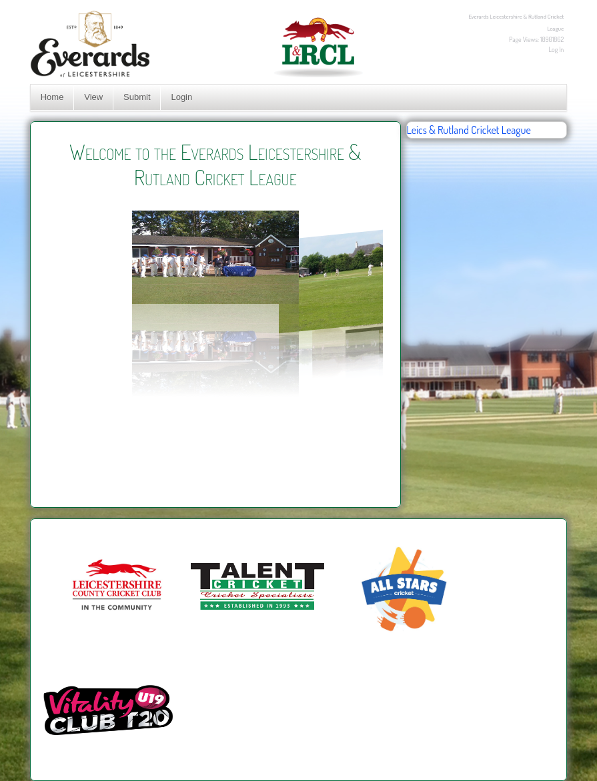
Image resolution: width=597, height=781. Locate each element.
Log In (556, 49)
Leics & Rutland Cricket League (469, 130)
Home (52, 97)
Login (181, 97)
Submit (136, 97)
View (93, 97)
